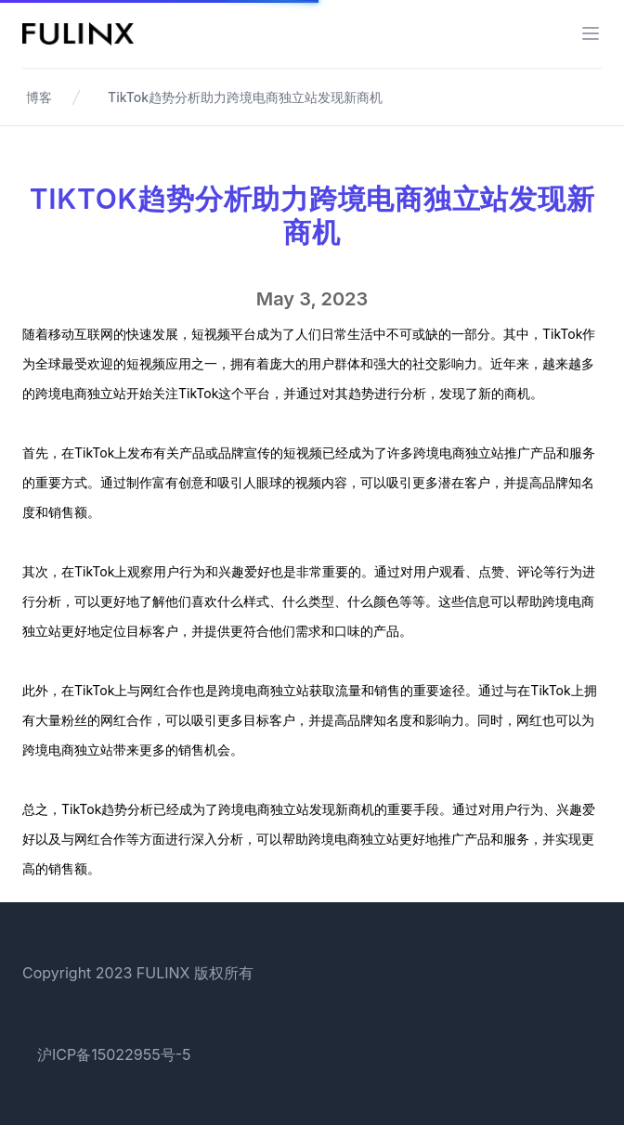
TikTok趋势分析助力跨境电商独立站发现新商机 (245, 97)
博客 (39, 97)
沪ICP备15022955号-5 (114, 1054)
